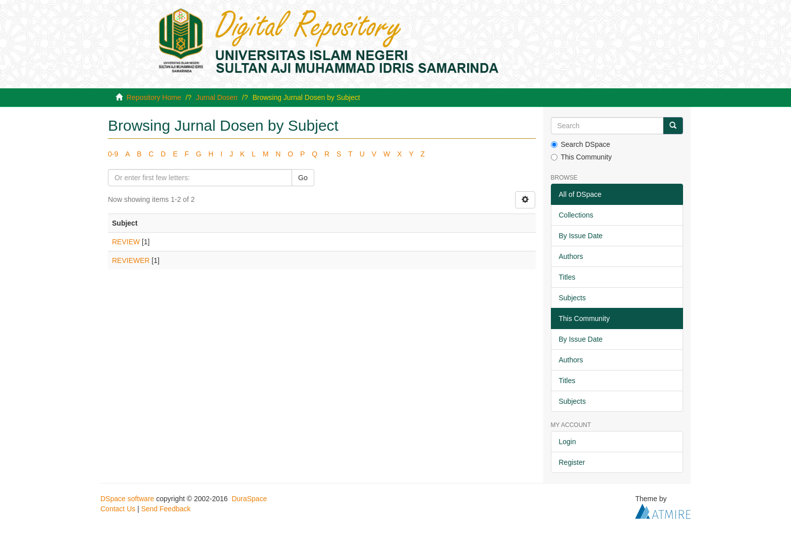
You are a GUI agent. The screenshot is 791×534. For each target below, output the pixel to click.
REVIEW (126, 242)
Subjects (572, 298)
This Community (581, 157)
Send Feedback (166, 509)
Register (572, 462)
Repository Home (154, 97)
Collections (576, 215)
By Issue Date (581, 236)
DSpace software (127, 499)
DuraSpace (249, 499)
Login (567, 442)
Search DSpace (580, 144)
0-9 (113, 154)
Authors (571, 256)
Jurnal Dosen (217, 97)
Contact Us (117, 509)
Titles (567, 277)
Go (303, 178)
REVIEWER (131, 260)
